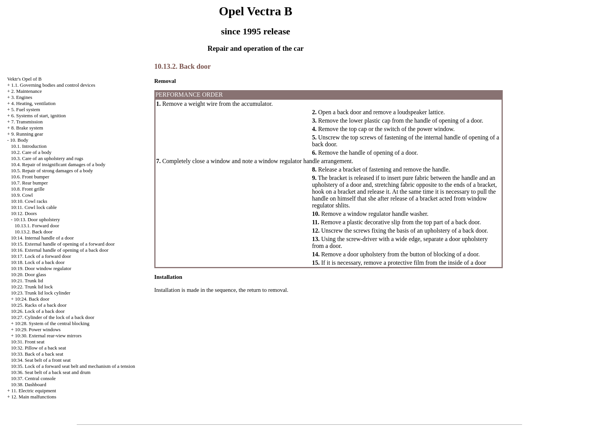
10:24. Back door (32, 299)
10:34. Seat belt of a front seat (41, 360)
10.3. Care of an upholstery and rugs (47, 158)
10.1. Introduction (29, 146)
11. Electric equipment (33, 390)
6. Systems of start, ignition (38, 115)
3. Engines (21, 97)
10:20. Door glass (28, 274)
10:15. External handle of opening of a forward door (63, 244)
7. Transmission (26, 122)
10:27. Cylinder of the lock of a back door (52, 317)
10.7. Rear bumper (29, 183)
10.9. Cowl (22, 195)
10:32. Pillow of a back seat (38, 348)
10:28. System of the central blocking (52, 323)
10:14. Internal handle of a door (42, 238)
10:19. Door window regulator (41, 268)
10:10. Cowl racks (29, 201)
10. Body (19, 140)
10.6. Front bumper (30, 177)
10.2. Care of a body (31, 152)
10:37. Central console (33, 378)
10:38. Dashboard (28, 384)
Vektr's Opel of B (24, 79)
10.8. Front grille (28, 189)
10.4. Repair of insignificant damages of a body (58, 164)
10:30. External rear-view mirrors (48, 335)
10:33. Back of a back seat (37, 354)
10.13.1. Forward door (37, 225)
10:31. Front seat (28, 342)
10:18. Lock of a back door (38, 262)
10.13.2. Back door (33, 232)
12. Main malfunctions (33, 397)
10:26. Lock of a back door (38, 311)
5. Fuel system (25, 109)
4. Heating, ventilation (33, 103)
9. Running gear (27, 134)
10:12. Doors (24, 213)
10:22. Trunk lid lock (32, 287)
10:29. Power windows (38, 329)
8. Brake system (27, 128)
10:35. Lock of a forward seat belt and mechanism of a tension (73, 366)
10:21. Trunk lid (27, 280)
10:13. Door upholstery (37, 219)
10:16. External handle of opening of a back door (59, 250)
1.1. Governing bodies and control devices (53, 85)
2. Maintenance (26, 91)
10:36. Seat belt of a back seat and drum (51, 372)
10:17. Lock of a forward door (41, 256)
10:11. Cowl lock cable (34, 207)
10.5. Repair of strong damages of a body (52, 170)
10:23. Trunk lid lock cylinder (41, 293)
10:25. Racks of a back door (39, 305)
